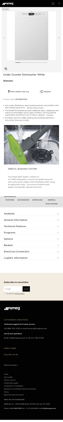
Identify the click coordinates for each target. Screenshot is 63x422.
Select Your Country (10, 365)
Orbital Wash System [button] (35, 108)
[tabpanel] (31, 35)
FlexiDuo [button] (50, 115)
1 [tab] (18, 62)
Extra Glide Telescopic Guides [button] (17, 120)
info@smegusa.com (17, 338)
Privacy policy (10, 380)
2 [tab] (23, 62)
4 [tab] (34, 62)
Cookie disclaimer (11, 383)
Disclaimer (8, 377)
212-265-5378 (37, 338)
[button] (5, 68)
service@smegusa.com (37, 328)
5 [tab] (39, 62)
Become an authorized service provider (20, 389)
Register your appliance (14, 395)
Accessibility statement (13, 386)
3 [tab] (29, 62)
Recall (6, 392)
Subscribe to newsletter (16, 282)
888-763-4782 (14, 328)
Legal (6, 374)
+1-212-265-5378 (15, 408)
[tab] (10, 201)
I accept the (15, 294)
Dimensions (8, 81)
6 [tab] (45, 62)
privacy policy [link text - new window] (19, 294)
